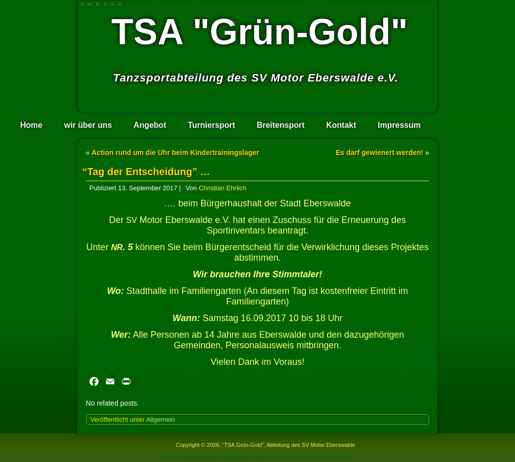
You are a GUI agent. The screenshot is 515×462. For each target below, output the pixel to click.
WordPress (200, 456)
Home (31, 125)
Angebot (150, 125)
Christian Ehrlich (222, 188)
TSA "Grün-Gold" (259, 32)
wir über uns (88, 125)
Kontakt (341, 125)
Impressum (399, 125)
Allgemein (160, 419)
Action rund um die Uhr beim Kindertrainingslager (175, 152)
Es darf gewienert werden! (379, 152)
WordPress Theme (245, 456)
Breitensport (280, 125)
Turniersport (211, 125)
